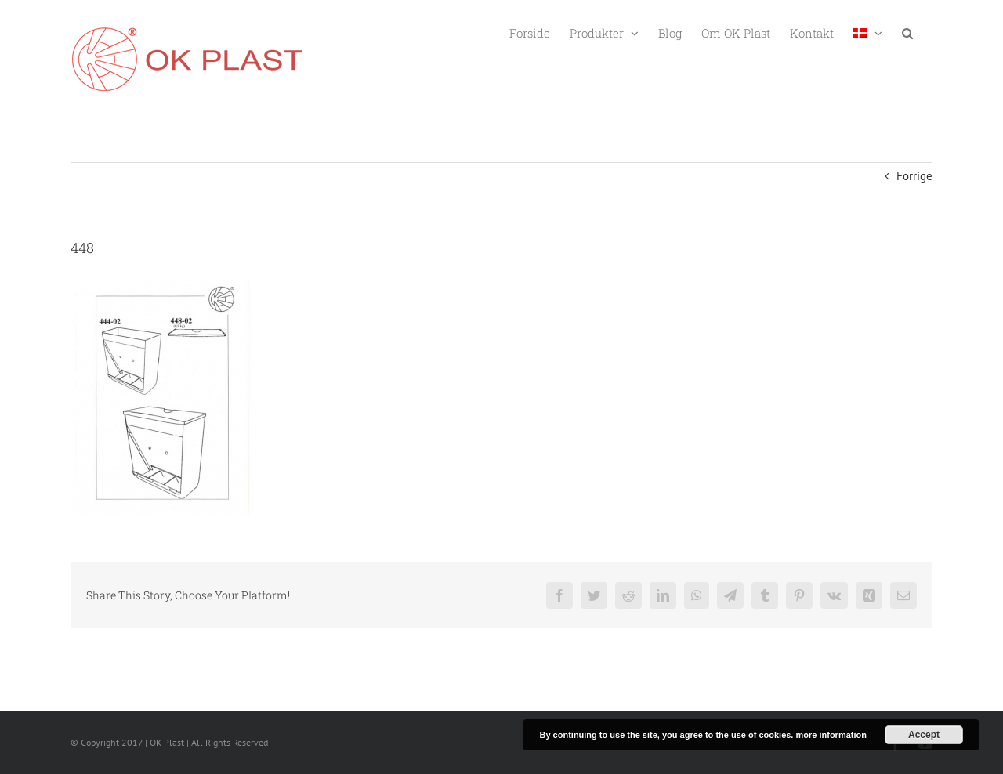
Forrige (914, 175)
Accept (924, 734)
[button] (907, 31)
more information (830, 735)
